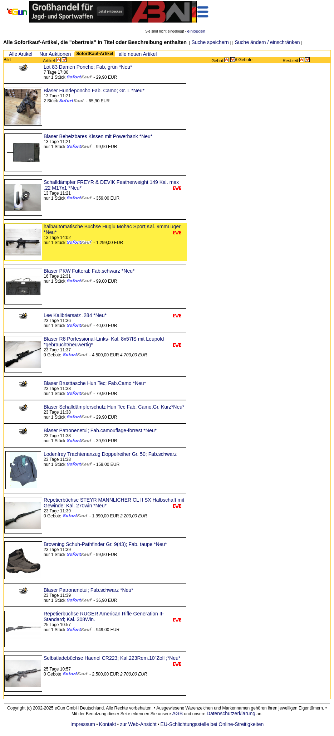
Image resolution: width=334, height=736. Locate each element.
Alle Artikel (20, 54)
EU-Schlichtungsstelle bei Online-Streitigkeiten (212, 724)
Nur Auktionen (55, 54)
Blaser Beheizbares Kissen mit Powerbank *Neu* (98, 136)
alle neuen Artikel (138, 54)
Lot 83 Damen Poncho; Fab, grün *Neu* (88, 67)
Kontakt (107, 724)
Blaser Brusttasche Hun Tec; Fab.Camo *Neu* (95, 383)
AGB (177, 713)
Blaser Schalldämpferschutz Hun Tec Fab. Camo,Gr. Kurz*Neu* (114, 407)
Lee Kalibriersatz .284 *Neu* (75, 315)
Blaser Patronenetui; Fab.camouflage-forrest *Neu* (100, 430)
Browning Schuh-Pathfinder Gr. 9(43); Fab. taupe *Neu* (105, 544)
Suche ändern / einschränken (267, 42)
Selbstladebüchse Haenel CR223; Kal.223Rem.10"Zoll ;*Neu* (112, 658)
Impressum (82, 724)
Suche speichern (210, 42)
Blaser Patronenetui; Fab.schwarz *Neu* (88, 590)
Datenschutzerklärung (231, 713)
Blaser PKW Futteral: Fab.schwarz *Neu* (89, 271)
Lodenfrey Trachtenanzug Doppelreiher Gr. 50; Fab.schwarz (110, 454)
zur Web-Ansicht (138, 724)
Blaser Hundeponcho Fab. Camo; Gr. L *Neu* (94, 90)
